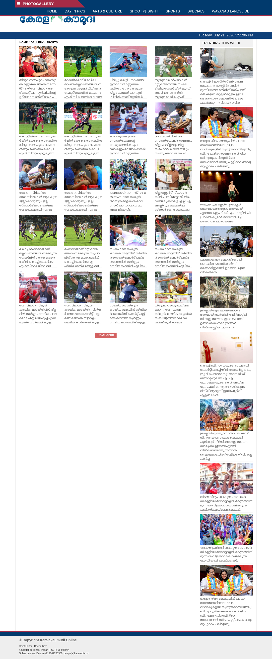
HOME (52, 11)
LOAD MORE (105, 335)
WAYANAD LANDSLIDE (230, 11)
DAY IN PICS (75, 11)
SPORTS (173, 11)
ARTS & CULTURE (107, 11)
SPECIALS (196, 11)
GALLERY (37, 42)
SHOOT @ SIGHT (144, 11)
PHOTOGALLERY (35, 3)
